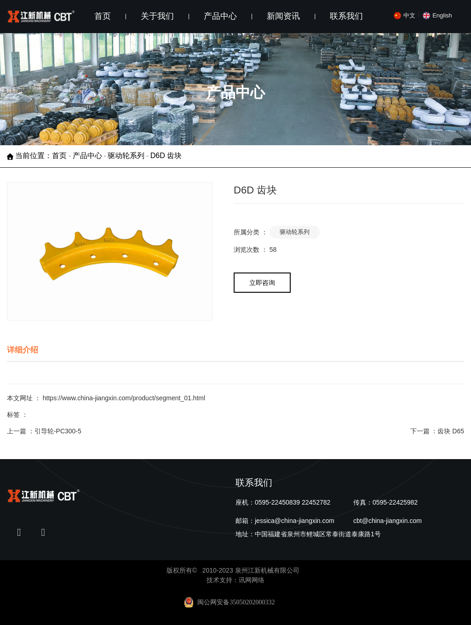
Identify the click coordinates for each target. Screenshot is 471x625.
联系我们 (346, 16)
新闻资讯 (283, 16)
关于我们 (157, 16)
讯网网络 (251, 580)
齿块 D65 (450, 431)
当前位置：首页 (42, 156)
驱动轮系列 (126, 156)
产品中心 (220, 16)
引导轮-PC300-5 (57, 431)
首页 (102, 16)
